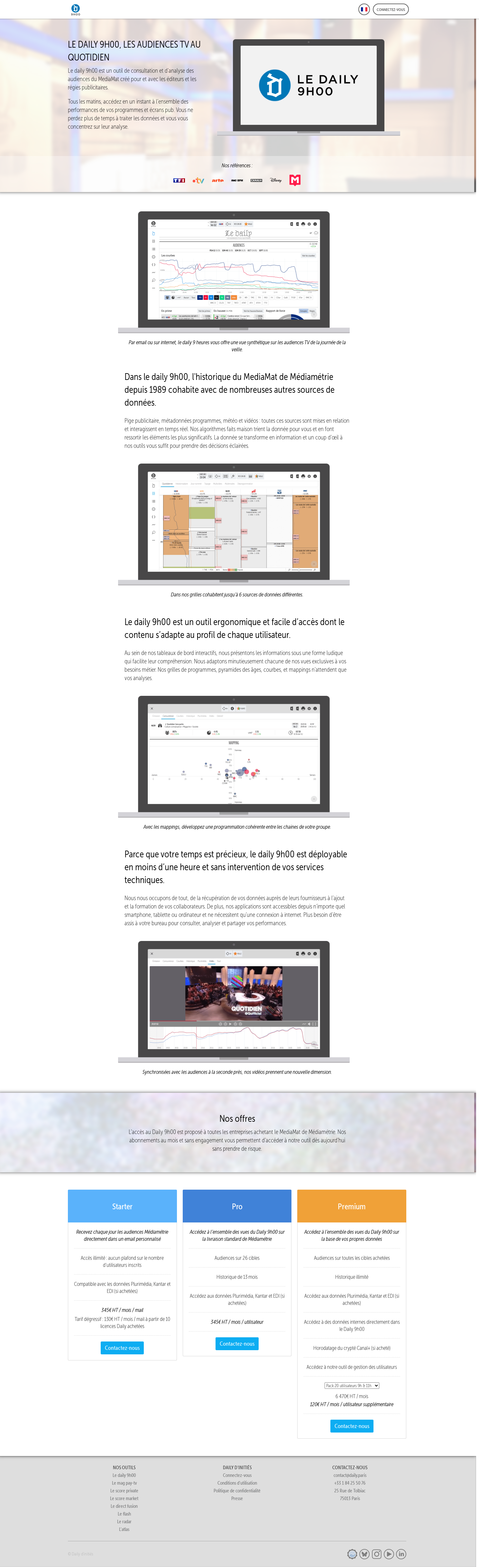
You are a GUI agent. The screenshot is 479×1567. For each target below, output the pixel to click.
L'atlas (124, 1529)
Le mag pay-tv (124, 1483)
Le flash (124, 1514)
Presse (237, 1498)
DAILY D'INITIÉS (237, 1467)
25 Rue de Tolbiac (349, 1491)
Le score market (124, 1498)
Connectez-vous (237, 1475)
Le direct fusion (124, 1506)
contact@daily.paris (350, 1475)
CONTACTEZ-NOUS (349, 1467)
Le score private (124, 1491)
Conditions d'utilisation (237, 1483)
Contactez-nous (122, 1347)
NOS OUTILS (124, 1467)
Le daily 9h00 (124, 1475)
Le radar (124, 1521)
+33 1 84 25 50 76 (349, 1483)
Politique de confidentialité (237, 1491)
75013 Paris (350, 1498)
